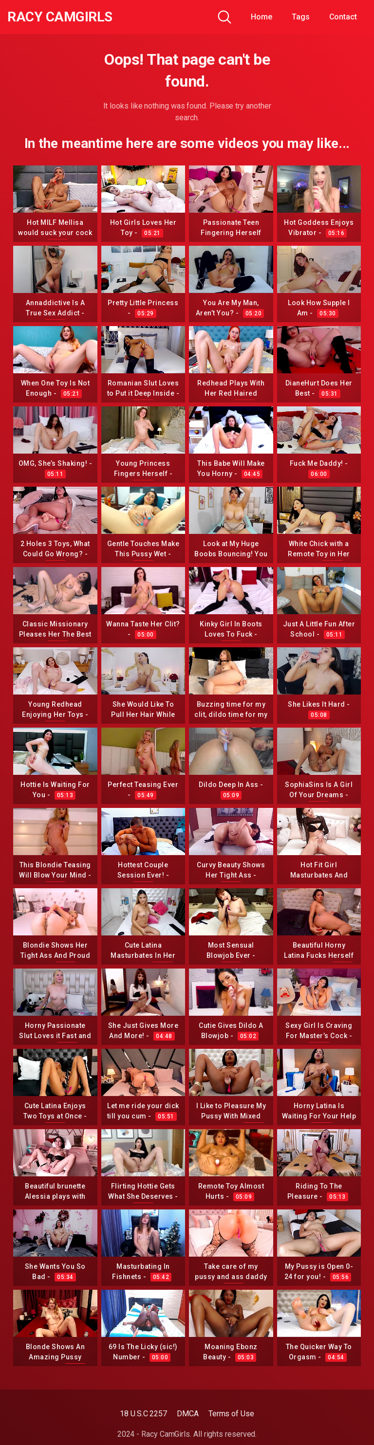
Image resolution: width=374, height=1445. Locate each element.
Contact (343, 16)
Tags (301, 16)
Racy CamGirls (59, 17)
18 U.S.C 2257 (143, 1413)
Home (261, 16)
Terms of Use (231, 1413)
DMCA (188, 1413)
